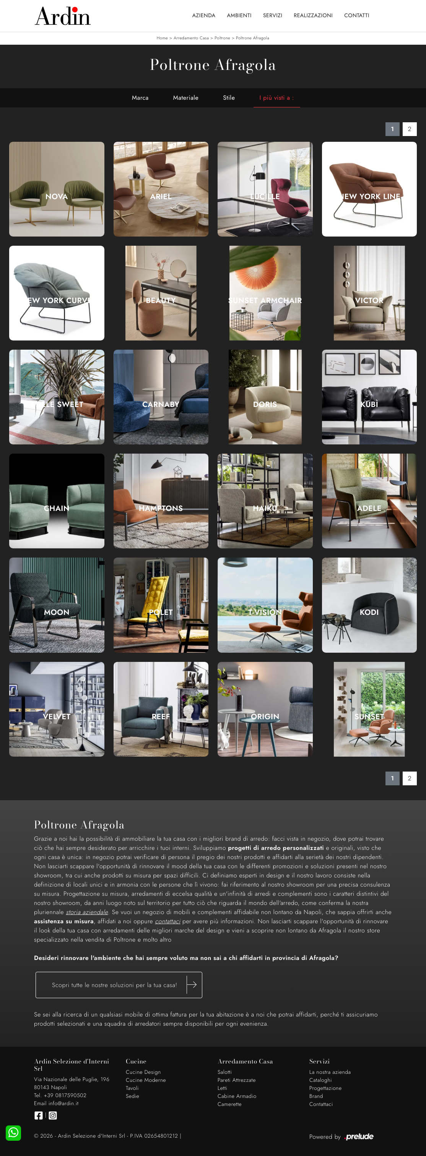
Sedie (132, 1096)
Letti (222, 1088)
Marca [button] (140, 97)
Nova (57, 197)
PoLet (161, 612)
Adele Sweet (56, 404)
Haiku (265, 508)
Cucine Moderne (146, 1080)
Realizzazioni (313, 15)
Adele (369, 508)
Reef (161, 717)
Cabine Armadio (237, 1096)
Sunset (369, 717)
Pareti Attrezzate (237, 1080)
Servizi (272, 15)
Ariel (161, 197)
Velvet (57, 717)
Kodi (369, 612)
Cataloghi (320, 1080)
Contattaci (321, 1104)
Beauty (161, 301)
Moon (57, 612)
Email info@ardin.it (56, 1103)
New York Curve (56, 301)
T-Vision (265, 612)
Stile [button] (229, 97)
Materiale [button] (186, 97)
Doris (265, 404)
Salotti (225, 1072)
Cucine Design (143, 1072)
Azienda (204, 15)
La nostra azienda (330, 1072)
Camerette (230, 1104)
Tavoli (132, 1088)
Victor (369, 301)
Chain (57, 508)
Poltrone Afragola (252, 38)
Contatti (356, 15)
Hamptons (161, 508)
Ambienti (239, 15)
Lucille (265, 197)
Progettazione (325, 1088)
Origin (265, 717)
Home (162, 38)
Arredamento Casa (191, 38)
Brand (316, 1096)
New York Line (369, 197)
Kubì (369, 404)
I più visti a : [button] (277, 97)
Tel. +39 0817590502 (60, 1095)
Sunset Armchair (265, 301)
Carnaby (161, 404)
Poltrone (222, 38)
